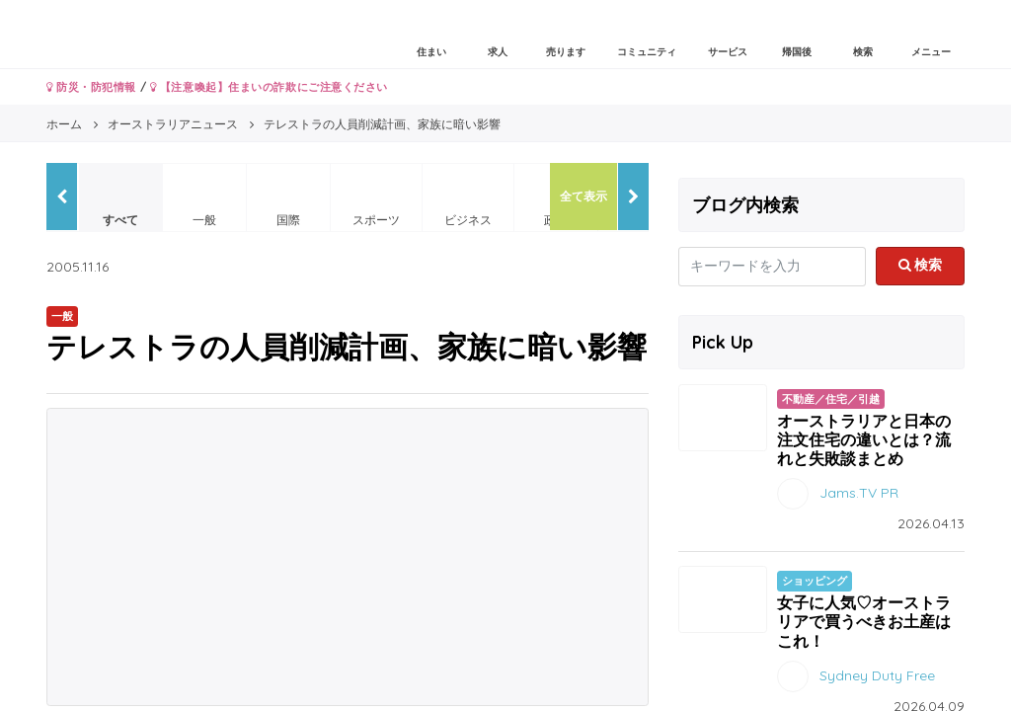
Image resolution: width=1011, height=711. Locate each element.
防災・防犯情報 (91, 87)
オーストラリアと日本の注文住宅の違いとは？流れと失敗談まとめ (864, 439)
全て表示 (583, 196)
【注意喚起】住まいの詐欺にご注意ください (269, 87)
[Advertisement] (347, 557)
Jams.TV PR (858, 493)
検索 (920, 265)
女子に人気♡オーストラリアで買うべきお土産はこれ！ (864, 621)
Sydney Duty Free (877, 674)
